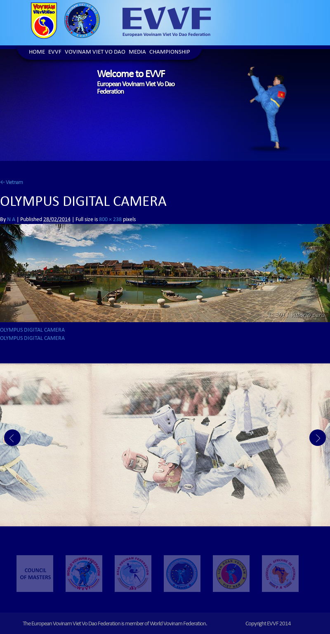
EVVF (54, 52)
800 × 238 (110, 220)
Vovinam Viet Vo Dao (95, 52)
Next (317, 437)
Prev (12, 437)
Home (37, 52)
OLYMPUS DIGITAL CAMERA (32, 330)
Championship (169, 52)
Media (137, 52)
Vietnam (11, 182)
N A (11, 220)
